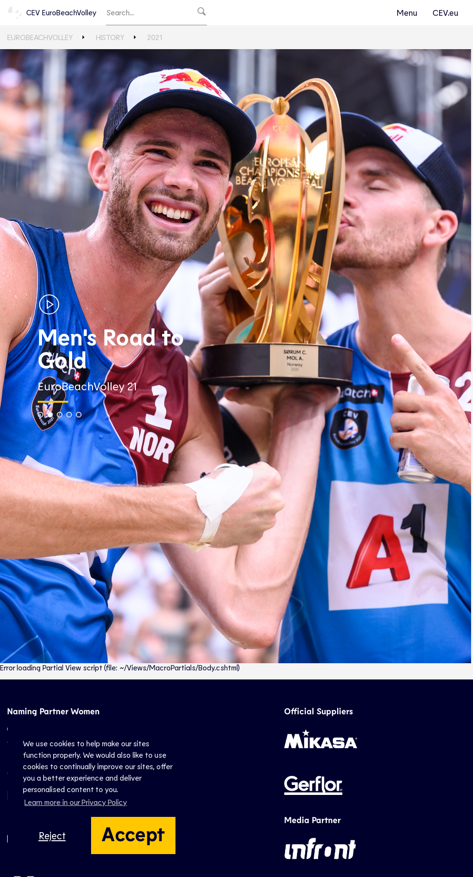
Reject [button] (52, 835)
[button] (40, 415)
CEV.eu (445, 12)
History (110, 37)
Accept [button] (133, 833)
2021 (154, 37)
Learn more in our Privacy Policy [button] (75, 801)
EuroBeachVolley (40, 37)
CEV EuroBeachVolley (51, 12)
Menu (407, 12)
